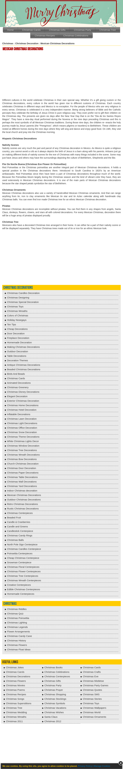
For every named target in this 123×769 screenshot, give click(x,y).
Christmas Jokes (15, 667)
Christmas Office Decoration (22, 427)
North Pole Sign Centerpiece (22, 544)
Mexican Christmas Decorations (24, 495)
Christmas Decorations (18, 287)
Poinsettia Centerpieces (19, 553)
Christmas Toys (15, 306)
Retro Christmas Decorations (22, 504)
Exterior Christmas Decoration (23, 400)
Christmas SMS (91, 694)
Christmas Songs (15, 698)
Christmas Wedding (16, 712)
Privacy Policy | (86, 766)
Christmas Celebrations (75, 35)
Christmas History (16, 640)
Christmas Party (82, 30)
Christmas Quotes (92, 690)
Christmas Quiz (15, 613)
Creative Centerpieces (19, 584)
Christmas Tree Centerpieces (22, 576)
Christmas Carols (31, 30)
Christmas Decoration (26, 43)
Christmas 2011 (14, 721)
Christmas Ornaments (94, 716)
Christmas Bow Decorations (22, 459)
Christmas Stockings (55, 698)
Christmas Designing (18, 297)
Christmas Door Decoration (21, 468)
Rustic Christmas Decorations (23, 508)
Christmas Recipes (45, 35)
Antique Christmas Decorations (23, 364)
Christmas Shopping (55, 694)
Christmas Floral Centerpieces (23, 567)
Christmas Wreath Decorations (23, 454)
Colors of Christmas (17, 315)
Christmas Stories (92, 698)
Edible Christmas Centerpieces (23, 589)
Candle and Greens (17, 526)
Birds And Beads (16, 373)
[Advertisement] (62, 74)
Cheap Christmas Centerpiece (23, 558)
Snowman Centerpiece (19, 562)
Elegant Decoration (17, 396)
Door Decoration (16, 333)
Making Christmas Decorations (23, 347)
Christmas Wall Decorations (22, 481)
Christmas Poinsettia (18, 618)
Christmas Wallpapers (94, 707)
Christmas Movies (15, 685)
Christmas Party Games (95, 685)
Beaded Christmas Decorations (23, 369)
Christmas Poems (15, 690)
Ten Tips (11, 324)
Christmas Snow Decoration (22, 432)
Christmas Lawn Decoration (22, 418)
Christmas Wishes (54, 712)
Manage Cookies (102, 766)
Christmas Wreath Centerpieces (24, 580)
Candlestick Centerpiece (20, 531)
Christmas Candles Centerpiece (24, 549)
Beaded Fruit (14, 517)
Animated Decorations (19, 382)
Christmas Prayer (53, 690)
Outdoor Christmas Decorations (24, 499)
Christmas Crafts (92, 672)
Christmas (7, 43)
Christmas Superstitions (18, 703)
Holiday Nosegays (16, 320)
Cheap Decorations (17, 329)
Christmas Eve (90, 676)
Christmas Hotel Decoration (21, 409)
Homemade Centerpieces (20, 593)
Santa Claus (50, 716)
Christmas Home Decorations (22, 405)
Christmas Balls (15, 540)
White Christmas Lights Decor (23, 441)
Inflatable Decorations (18, 414)
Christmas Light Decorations (22, 423)
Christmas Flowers (17, 645)
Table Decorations (16, 356)
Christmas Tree (108, 30)
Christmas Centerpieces (20, 513)
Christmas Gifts (57, 30)
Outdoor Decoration (17, 351)
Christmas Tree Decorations (22, 450)
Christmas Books (53, 667)
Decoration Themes (17, 360)
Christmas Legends (17, 627)
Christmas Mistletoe (93, 681)
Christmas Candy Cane (19, 636)
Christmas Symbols (54, 703)
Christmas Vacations (55, 707)
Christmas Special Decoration (23, 302)
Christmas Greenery (18, 387)
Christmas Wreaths (17, 311)
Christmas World (92, 712)
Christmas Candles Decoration (23, 293)
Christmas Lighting (17, 622)
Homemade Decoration (19, 342)
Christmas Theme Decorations (23, 436)
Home (10, 30)
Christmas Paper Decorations (22, 472)
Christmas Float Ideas (18, 649)
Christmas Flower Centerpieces (24, 571)
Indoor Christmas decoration (22, 490)
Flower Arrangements (18, 631)
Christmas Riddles (17, 609)
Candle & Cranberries (18, 522)
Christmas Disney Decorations (23, 391)
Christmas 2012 (52, 721)
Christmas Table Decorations (22, 477)
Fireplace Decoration (18, 338)
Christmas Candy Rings (19, 535)
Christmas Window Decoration (23, 445)
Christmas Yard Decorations (22, 486)
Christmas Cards (16, 378)
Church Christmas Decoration (23, 463)
